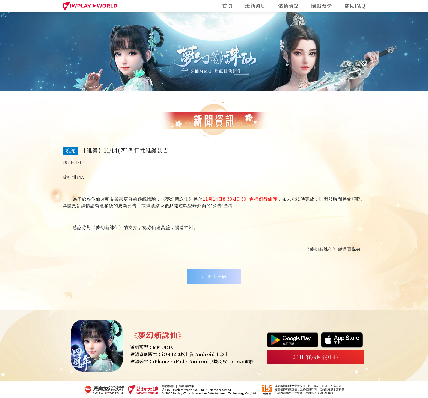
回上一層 (214, 276)
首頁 (227, 5)
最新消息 (255, 5)
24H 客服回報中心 (316, 357)
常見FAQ (354, 5)
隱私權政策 (186, 386)
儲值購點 (288, 5)
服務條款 (168, 386)
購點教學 (321, 5)
